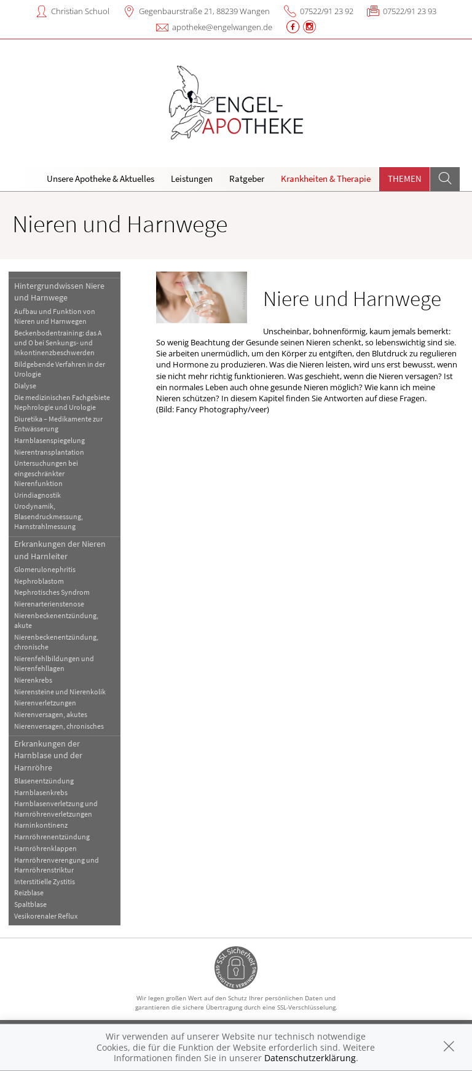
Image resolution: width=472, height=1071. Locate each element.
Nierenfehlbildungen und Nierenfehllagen (54, 663)
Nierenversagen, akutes (50, 714)
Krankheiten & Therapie (326, 178)
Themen (405, 178)
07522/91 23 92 (326, 11)
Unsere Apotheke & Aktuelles (100, 178)
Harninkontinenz (41, 825)
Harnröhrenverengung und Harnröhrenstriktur (56, 864)
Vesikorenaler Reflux (45, 915)
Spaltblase (30, 904)
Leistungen (192, 178)
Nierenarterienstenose (49, 603)
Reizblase (29, 892)
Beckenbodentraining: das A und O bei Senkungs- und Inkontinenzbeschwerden (58, 343)
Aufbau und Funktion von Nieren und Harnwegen (54, 316)
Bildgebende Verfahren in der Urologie (59, 369)
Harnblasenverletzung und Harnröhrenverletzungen (56, 808)
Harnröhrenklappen (45, 848)
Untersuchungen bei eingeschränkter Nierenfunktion (46, 473)
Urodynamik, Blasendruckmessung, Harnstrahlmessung (48, 516)
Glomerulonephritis (45, 569)
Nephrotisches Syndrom (52, 592)
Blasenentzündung (44, 780)
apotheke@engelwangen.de (222, 27)
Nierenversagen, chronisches (59, 726)
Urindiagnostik (37, 495)
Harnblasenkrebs (41, 792)
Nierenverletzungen (45, 702)
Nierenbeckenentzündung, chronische (56, 641)
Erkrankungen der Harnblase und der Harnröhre (48, 755)
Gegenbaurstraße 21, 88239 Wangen (204, 11)
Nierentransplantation (49, 452)
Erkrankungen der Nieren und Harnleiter (60, 549)
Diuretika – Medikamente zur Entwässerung (58, 423)
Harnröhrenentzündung (52, 836)
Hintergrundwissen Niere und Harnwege (59, 291)
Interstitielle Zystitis (44, 881)
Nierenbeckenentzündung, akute (56, 620)
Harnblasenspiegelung (49, 440)
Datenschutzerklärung (310, 1058)
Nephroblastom (39, 581)
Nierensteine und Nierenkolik (60, 691)
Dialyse (25, 385)
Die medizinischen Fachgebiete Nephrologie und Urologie (62, 402)
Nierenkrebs (33, 680)
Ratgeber (246, 178)
